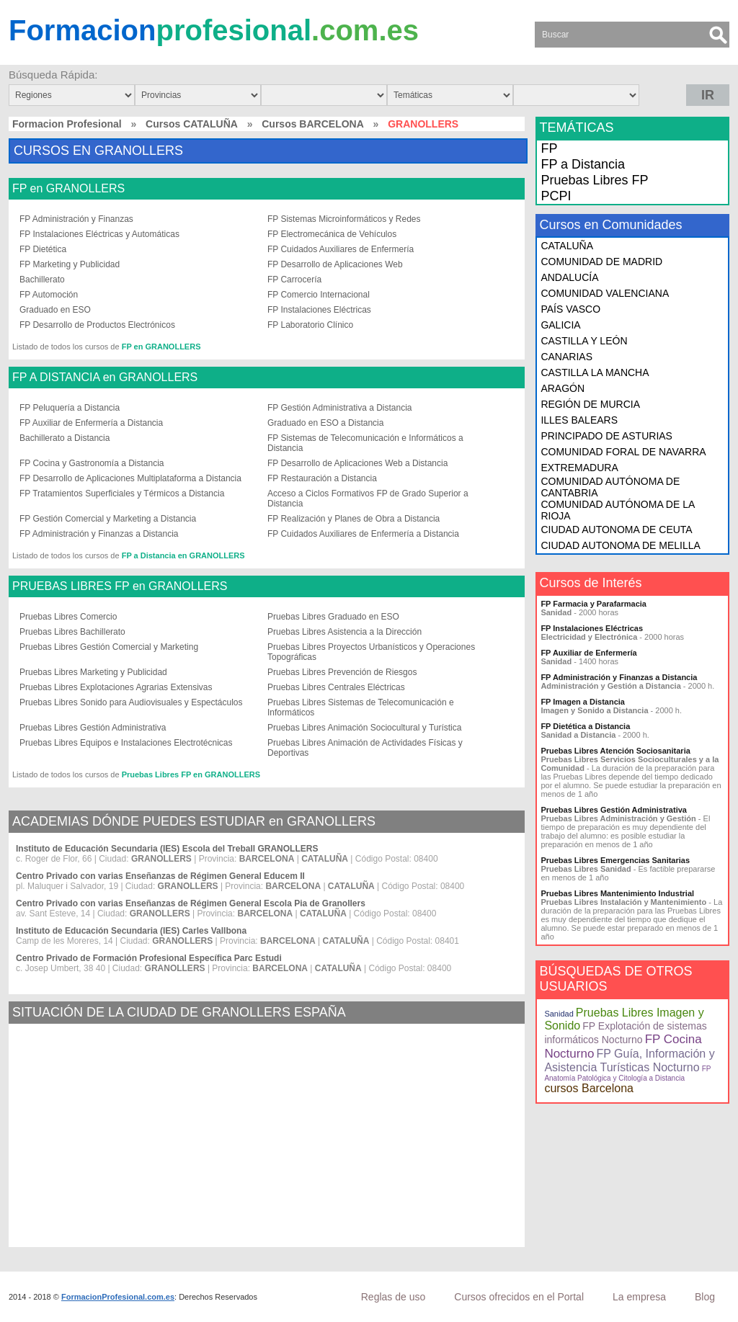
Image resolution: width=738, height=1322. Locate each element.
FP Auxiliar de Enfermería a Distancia (91, 423)
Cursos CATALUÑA (192, 124)
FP (549, 148)
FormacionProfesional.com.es (117, 1296)
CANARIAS (566, 356)
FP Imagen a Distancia (583, 701)
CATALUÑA (567, 245)
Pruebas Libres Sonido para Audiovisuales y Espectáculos (131, 702)
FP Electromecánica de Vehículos (331, 234)
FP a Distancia (583, 164)
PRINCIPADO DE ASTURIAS (606, 436)
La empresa (639, 1297)
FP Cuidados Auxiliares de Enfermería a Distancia (363, 534)
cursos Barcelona (588, 1088)
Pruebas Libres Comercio (68, 617)
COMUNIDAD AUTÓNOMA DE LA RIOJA (617, 510)
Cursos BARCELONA (313, 124)
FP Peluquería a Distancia (69, 408)
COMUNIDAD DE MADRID (601, 261)
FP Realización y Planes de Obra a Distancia (353, 519)
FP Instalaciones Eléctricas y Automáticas (99, 234)
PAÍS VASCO (570, 309)
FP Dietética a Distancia (585, 726)
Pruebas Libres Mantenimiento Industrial (617, 893)
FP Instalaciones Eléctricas (319, 310)
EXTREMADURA (579, 467)
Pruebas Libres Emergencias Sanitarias (615, 860)
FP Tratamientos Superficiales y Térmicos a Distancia (121, 493)
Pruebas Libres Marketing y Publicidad (93, 672)
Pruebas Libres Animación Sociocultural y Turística (364, 728)
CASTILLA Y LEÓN (584, 341)
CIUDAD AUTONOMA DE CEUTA (616, 529)
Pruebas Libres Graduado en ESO (333, 617)
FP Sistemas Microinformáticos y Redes (344, 219)
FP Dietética (42, 249)
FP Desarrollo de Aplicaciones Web (335, 264)
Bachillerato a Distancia (64, 438)
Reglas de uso (393, 1297)
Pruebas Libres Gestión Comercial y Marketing (108, 647)
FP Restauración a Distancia (322, 478)
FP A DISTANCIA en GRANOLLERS (104, 377)
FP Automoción (48, 295)
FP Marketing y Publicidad (69, 264)
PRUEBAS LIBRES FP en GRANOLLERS (119, 586)
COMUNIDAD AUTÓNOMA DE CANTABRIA (610, 487)
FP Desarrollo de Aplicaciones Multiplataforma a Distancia (130, 478)
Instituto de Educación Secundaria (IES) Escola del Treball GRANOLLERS (167, 849)
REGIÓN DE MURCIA (590, 404)
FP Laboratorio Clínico (310, 325)
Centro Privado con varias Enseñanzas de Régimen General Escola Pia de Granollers (190, 903)
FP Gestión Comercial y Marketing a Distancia (107, 519)
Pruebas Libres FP (594, 180)
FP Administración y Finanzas (76, 219)
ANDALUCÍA (569, 277)
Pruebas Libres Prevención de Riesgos (342, 672)
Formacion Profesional (67, 124)
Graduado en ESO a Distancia (325, 423)
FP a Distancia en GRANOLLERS (183, 555)
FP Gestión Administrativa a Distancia (339, 408)
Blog (705, 1297)
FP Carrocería (294, 279)
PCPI (556, 196)
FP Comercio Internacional (318, 295)
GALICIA (560, 325)
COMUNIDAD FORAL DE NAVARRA (623, 451)
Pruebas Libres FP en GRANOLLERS (191, 774)
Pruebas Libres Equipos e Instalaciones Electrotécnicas (126, 743)
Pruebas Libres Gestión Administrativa (92, 728)
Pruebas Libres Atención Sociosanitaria (615, 750)
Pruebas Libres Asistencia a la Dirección (344, 632)
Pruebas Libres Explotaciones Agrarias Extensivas (115, 687)
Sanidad (558, 1013)
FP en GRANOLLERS (68, 189)
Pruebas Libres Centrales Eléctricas (336, 687)
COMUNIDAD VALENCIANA (605, 293)
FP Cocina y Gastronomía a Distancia (91, 463)
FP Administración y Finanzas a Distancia (99, 534)
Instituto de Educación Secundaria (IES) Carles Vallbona (131, 931)
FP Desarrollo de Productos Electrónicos (97, 325)
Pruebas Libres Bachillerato (72, 632)
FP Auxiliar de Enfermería (588, 652)
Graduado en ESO (55, 310)
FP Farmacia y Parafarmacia (593, 603)
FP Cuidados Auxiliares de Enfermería (340, 249)
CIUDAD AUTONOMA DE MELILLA (620, 545)
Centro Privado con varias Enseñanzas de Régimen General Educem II (160, 876)
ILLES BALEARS (579, 420)
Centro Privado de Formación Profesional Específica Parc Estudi (149, 958)
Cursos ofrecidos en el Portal (519, 1297)
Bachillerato (42, 279)
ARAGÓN (562, 388)
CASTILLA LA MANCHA (595, 372)
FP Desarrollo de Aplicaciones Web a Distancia (357, 463)
